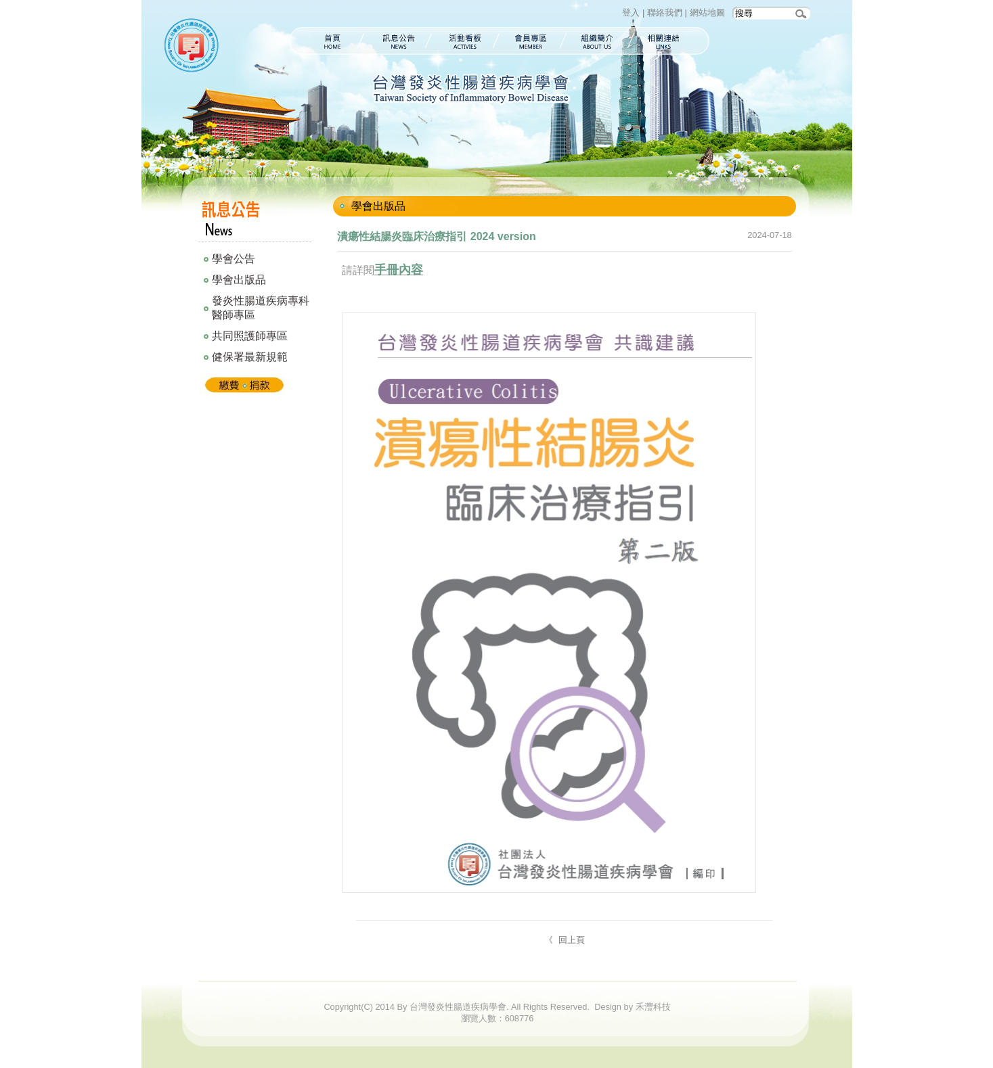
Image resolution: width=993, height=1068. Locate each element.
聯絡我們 (664, 12)
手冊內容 (398, 270)
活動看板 (464, 41)
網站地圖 (707, 12)
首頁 (324, 41)
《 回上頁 (565, 940)
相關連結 (670, 41)
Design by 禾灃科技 (632, 1007)
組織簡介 (597, 41)
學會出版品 (239, 279)
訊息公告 (396, 41)
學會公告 (233, 258)
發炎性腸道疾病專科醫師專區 (260, 308)
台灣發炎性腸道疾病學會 (193, 47)
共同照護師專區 (250, 336)
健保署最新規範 (250, 357)
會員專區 (531, 41)
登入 (631, 12)
